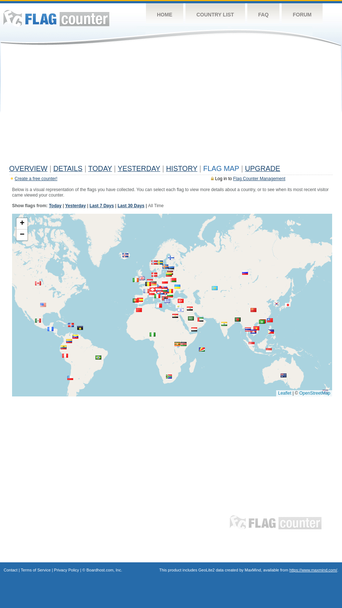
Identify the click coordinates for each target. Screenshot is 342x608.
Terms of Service (36, 570)
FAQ (263, 15)
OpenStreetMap (314, 393)
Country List (215, 15)
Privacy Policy (66, 570)
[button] (160, 263)
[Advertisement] (171, 107)
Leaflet (284, 393)
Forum (302, 15)
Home (164, 15)
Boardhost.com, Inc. (104, 570)
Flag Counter (56, 18)
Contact (11, 570)
